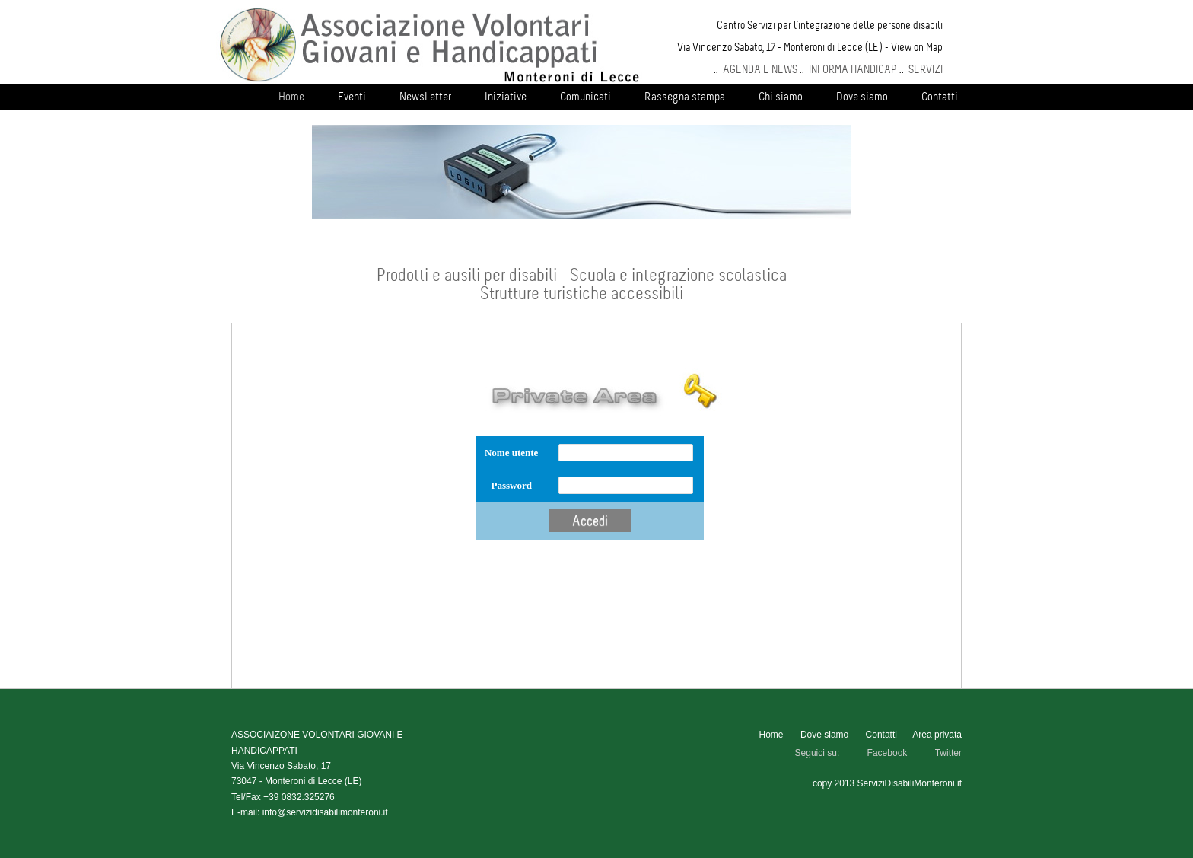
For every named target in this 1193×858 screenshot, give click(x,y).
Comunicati (585, 97)
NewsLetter (425, 97)
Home (291, 97)
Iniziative (506, 97)
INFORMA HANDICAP (853, 69)
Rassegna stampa (684, 97)
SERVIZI (925, 69)
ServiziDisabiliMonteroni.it (909, 783)
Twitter (948, 753)
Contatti (939, 97)
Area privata (937, 734)
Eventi (352, 97)
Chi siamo (781, 97)
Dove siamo (862, 97)
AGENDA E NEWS (760, 69)
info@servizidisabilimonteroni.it (325, 812)
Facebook (887, 753)
